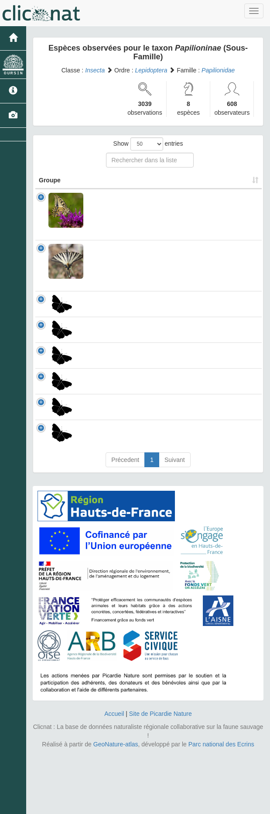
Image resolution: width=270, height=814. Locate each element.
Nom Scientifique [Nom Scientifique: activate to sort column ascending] (118, 188)
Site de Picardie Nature (160, 774)
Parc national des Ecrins (221, 805)
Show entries (148, 143)
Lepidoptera (151, 70)
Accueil (114, 774)
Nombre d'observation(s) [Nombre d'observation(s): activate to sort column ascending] (191, 184)
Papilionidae (218, 70)
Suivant (174, 520)
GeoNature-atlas (115, 805)
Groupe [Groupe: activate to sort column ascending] (50, 188)
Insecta (95, 70)
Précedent (125, 520)
